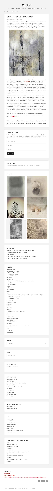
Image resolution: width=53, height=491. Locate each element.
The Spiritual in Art (10, 326)
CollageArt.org (10, 419)
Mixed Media (9, 304)
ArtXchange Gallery (11, 406)
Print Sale (9, 313)
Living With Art (10, 300)
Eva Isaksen (9, 388)
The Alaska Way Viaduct (13, 274)
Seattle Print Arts (10, 428)
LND (28, 488)
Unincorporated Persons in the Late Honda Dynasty (17, 459)
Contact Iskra (7, 473)
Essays (8, 293)
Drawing (8, 291)
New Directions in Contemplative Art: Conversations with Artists (21, 256)
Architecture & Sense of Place (13, 271)
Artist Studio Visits (10, 279)
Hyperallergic (9, 448)
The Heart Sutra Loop (11, 394)
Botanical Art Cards (12, 284)
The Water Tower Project (13, 275)
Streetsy (8, 453)
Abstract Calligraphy (11, 269)
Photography (9, 309)
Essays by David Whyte (12, 444)
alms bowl (13, 123)
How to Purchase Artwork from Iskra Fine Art (17, 252)
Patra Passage (27, 81)
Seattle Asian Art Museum (12, 408)
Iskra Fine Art (26, 5)
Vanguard (9, 461)
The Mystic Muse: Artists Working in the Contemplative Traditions (21, 281)
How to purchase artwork (9, 475)
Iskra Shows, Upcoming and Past (13, 296)
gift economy (23, 123)
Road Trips (10, 330)
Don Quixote (18, 123)
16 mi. (8, 442)
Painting (8, 306)
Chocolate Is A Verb (11, 384)
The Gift (8, 124)
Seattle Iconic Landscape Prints (13, 318)
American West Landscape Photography (16, 311)
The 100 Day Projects (12, 321)
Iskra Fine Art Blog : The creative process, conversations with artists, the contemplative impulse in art (25, 477)
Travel (8, 328)
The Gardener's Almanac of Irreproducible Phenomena (19, 325)
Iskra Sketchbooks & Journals (13, 298)
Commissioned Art (10, 289)
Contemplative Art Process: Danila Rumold (15, 386)
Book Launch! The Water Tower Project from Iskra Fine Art (20, 250)
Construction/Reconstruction (14, 272)
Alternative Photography (12, 379)
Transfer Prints (11, 316)
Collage (8, 286)
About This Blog (10, 254)
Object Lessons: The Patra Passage (20, 17)
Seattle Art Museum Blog (12, 424)
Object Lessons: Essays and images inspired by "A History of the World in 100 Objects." (26, 294)
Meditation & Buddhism (15, 120)
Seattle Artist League (11, 426)
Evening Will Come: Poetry (12, 446)
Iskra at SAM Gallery (11, 420)
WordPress (32, 488)
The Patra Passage (11, 396)
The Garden (9, 323)
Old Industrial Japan (11, 390)
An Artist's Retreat (10, 381)
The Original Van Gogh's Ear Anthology (15, 455)
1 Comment (19, 19)
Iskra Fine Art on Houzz (11, 422)
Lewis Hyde (28, 123)
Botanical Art (9, 282)
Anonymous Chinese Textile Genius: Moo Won (16, 383)
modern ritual (37, 123)
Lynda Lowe (32, 123)
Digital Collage (11, 287)
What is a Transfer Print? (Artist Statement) (17, 258)
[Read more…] (14, 116)
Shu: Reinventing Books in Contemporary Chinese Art (18, 451)
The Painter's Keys (11, 432)
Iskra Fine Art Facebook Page (13, 366)
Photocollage (9, 307)
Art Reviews (9, 277)
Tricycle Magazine (10, 457)
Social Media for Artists (11, 320)
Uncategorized (10, 332)
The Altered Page (10, 392)
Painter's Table (10, 450)
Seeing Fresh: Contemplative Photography (15, 430)
